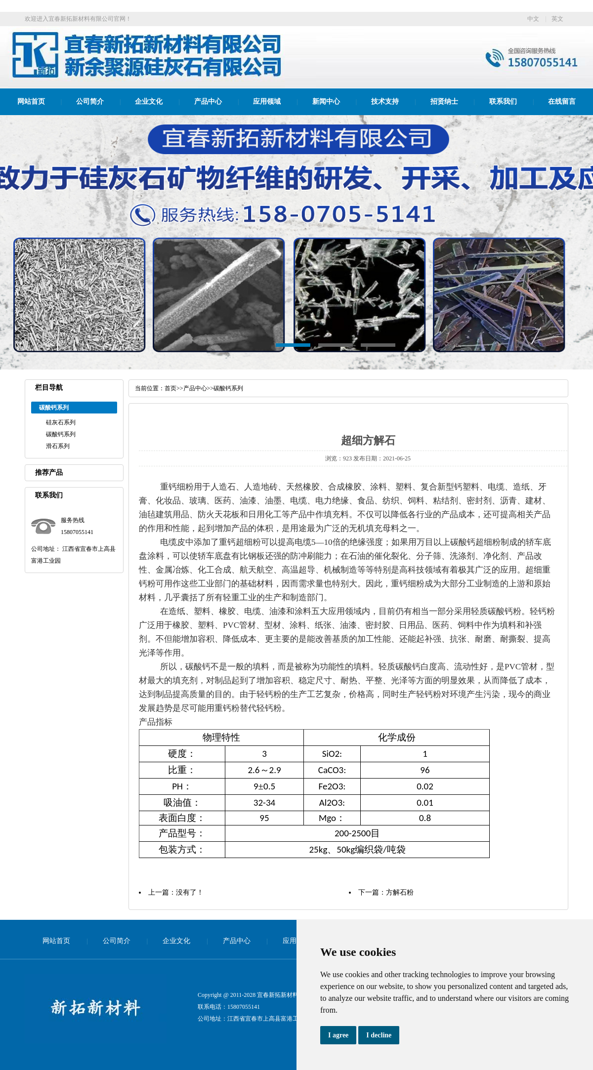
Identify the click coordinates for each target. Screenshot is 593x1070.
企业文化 (149, 101)
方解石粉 (400, 892)
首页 (170, 388)
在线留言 (562, 101)
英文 (557, 18)
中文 (533, 18)
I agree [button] (338, 1035)
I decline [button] (378, 1035)
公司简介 (90, 101)
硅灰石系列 (61, 422)
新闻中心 (326, 101)
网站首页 (31, 101)
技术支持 (385, 101)
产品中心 (208, 101)
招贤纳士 (444, 101)
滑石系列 (58, 446)
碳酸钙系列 (61, 434)
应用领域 (267, 101)
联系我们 (503, 101)
